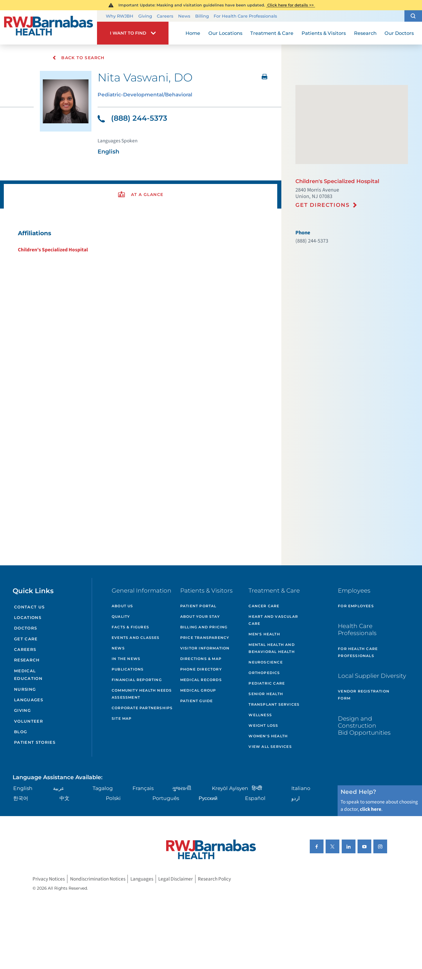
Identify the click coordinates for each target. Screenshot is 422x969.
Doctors (25, 628)
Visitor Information (205, 648)
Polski (113, 798)
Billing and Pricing (204, 627)
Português (165, 798)
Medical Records (201, 680)
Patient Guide (196, 701)
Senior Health (266, 694)
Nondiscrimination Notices (97, 879)
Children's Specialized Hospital (53, 249)
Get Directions (322, 205)
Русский (208, 798)
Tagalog (103, 788)
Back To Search (78, 57)
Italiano (300, 788)
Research (27, 660)
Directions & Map (201, 658)
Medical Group (198, 690)
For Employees (356, 606)
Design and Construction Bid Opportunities (364, 725)
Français (143, 788)
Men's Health (264, 634)
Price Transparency (204, 637)
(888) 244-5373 (132, 118)
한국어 (20, 798)
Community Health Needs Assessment (142, 694)
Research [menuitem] (365, 33)
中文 (64, 798)
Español (255, 798)
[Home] (48, 27)
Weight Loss (263, 725)
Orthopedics (264, 673)
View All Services (270, 746)
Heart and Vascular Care (273, 620)
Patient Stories (34, 742)
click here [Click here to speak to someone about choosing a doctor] (370, 809)
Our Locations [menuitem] (225, 33)
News (184, 16)
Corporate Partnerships (142, 708)
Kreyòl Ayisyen (230, 788)
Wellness (260, 715)
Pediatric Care (267, 683)
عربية (58, 788)
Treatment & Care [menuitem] (271, 33)
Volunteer (28, 721)
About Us (122, 606)
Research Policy (214, 879)
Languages (28, 699)
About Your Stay (200, 616)
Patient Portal (198, 606)
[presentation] (140, 194)
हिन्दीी (257, 788)
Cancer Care (264, 606)
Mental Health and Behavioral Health (272, 648)
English (23, 788)
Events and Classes (136, 637)
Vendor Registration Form (363, 694)
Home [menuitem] (193, 33)
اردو (295, 798)
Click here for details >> (290, 5)
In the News (126, 658)
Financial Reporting (137, 680)
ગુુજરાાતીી (181, 788)
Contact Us (29, 607)
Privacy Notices (49, 879)
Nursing (25, 689)
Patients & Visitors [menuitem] (324, 33)
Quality (121, 616)
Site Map (122, 718)
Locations (27, 617)
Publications (128, 669)
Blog (20, 731)
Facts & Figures (130, 627)
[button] (413, 16)
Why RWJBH (119, 16)
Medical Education (28, 674)
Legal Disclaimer (175, 879)
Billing (202, 16)
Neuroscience (266, 662)
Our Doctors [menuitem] (399, 33)
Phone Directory (201, 669)
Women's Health (268, 736)
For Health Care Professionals (245, 16)
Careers (165, 16)
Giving (145, 16)
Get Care (26, 639)
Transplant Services (274, 704)
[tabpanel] (140, 241)
